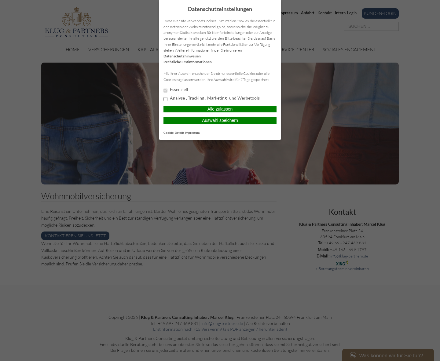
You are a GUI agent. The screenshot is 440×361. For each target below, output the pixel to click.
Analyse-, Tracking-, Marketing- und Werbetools (211, 98)
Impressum (192, 132)
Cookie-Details (173, 132)
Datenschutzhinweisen (182, 56)
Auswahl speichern (220, 120)
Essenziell (175, 90)
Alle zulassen (220, 109)
